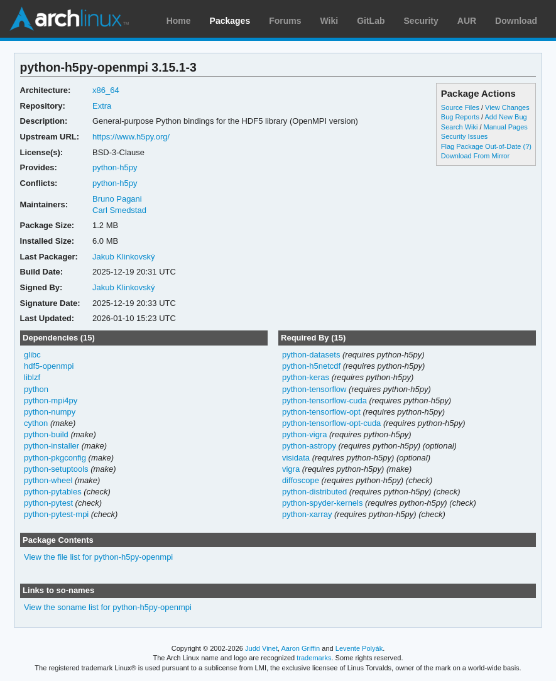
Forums (285, 21)
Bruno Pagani (117, 199)
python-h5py (114, 167)
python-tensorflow (314, 389)
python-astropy (309, 445)
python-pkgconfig (55, 457)
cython (36, 423)
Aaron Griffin (300, 648)
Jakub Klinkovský (123, 256)
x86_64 (105, 90)
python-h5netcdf (311, 366)
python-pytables (53, 491)
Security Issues (464, 136)
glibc (32, 354)
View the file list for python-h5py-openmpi (98, 557)
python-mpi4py (50, 400)
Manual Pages (506, 127)
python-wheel (48, 480)
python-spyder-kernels (322, 503)
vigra (291, 469)
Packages (230, 21)
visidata (296, 457)
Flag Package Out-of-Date (481, 146)
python (36, 389)
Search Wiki (459, 127)
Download (516, 21)
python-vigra (304, 434)
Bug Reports (460, 117)
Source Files (460, 107)
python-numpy (49, 412)
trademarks (314, 658)
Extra (101, 106)
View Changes (507, 107)
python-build (46, 434)
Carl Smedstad (119, 210)
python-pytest (48, 503)
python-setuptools (56, 469)
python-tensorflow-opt (321, 412)
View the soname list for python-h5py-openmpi (108, 607)
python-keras (305, 377)
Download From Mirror (475, 156)
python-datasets (311, 354)
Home (178, 21)
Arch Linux (69, 18)
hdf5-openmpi (49, 366)
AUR (466, 21)
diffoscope (300, 480)
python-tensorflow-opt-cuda (331, 423)
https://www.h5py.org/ (131, 136)
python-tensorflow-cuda (324, 400)
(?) (527, 146)
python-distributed (314, 491)
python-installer (51, 445)
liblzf (32, 377)
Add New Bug (505, 117)
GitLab (370, 21)
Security (421, 21)
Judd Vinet (261, 648)
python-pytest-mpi (56, 514)
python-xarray (307, 514)
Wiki (329, 21)
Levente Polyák (359, 648)
